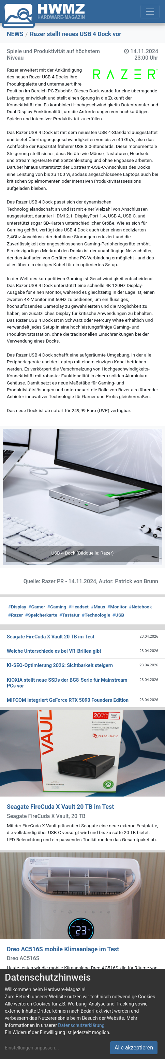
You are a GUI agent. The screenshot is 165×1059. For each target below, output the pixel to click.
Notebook (140, 606)
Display (17, 606)
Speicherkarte (41, 615)
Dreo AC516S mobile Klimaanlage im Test (63, 949)
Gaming (56, 606)
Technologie (96, 615)
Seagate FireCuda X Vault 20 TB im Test (60, 806)
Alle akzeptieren (134, 1047)
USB (118, 615)
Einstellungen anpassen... (32, 1047)
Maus (98, 606)
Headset (79, 606)
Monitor (116, 606)
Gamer (37, 606)
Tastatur (70, 615)
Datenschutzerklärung (81, 1025)
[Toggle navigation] (150, 11)
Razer (15, 615)
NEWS (15, 34)
